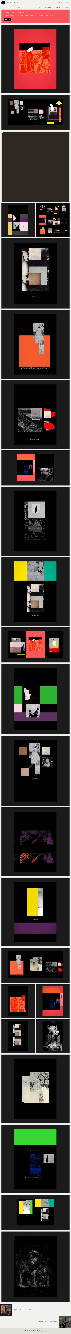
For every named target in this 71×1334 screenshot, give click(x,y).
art (29, 7)
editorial (48, 7)
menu (67, 2)
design (37, 7)
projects (20, 7)
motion (58, 7)
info (67, 7)
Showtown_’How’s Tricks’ (48, 1322)
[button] (58, 2)
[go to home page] (17, 2)
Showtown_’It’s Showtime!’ (23, 1310)
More (7, 19)
